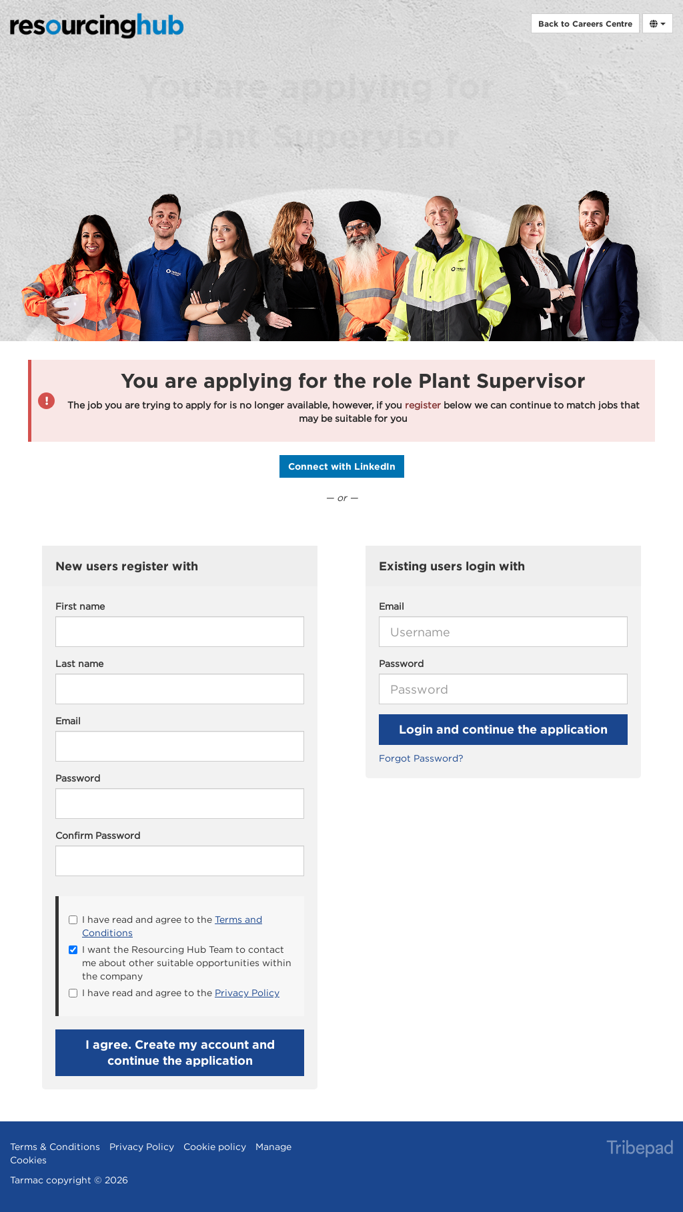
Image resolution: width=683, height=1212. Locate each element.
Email (391, 606)
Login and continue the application (503, 729)
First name (80, 606)
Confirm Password (97, 836)
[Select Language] (657, 23)
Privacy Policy (247, 993)
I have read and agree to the (165, 926)
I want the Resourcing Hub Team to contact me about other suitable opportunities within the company (180, 962)
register (423, 405)
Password (401, 664)
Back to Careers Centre (585, 23)
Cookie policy (214, 1147)
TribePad (639, 1150)
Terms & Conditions (55, 1147)
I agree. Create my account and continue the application (180, 1052)
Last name (79, 664)
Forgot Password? (421, 758)
